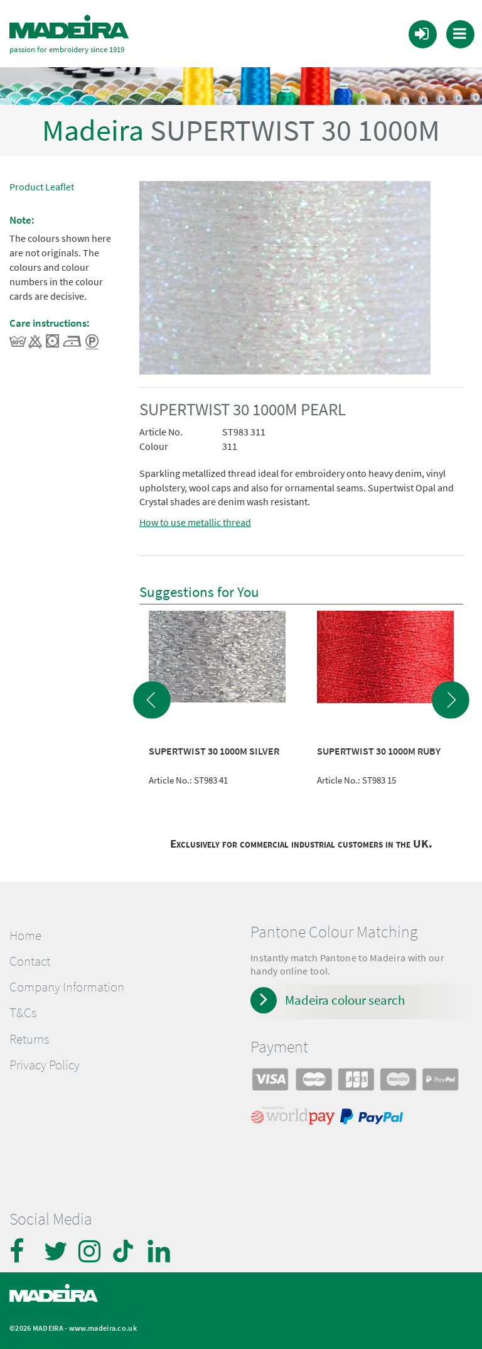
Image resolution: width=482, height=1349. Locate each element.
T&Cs (22, 1013)
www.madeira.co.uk (103, 1328)
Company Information (66, 987)
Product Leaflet (41, 186)
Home (25, 935)
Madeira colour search (345, 999)
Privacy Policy (44, 1065)
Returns (29, 1039)
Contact (29, 961)
